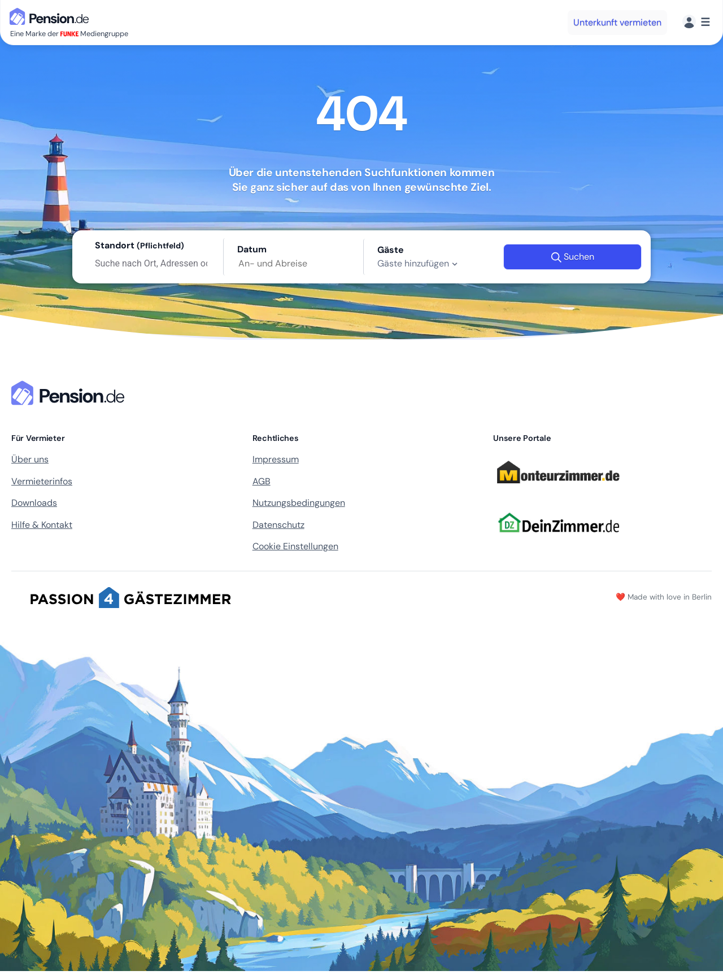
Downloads (34, 503)
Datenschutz (278, 525)
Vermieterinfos (41, 481)
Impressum (275, 459)
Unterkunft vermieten (617, 22)
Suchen (572, 257)
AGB (261, 481)
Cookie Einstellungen (295, 546)
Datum (252, 249)
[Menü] (696, 22)
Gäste (390, 250)
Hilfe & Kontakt (41, 525)
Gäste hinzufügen (418, 263)
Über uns (30, 459)
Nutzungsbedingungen (298, 503)
